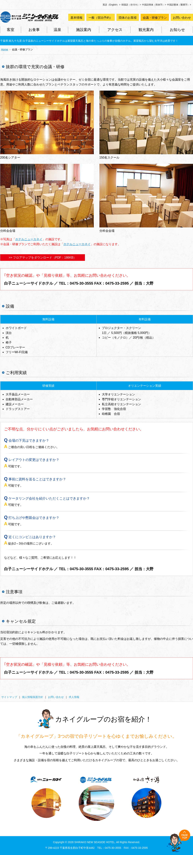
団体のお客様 (128, 17)
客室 (10, 30)
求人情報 (74, 697)
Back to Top (178, 841)
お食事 (34, 30)
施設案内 (83, 30)
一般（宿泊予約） (100, 17)
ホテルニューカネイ (28, 239)
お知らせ (177, 30)
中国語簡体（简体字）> (154, 4)
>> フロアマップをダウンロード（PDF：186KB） (42, 257)
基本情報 (76, 17)
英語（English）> (111, 4)
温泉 (57, 30)
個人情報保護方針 (32, 697)
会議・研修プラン (155, 17)
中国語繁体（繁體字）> (179, 4)
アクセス (114, 30)
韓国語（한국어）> (131, 4)
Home (4, 49)
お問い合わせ (182, 17)
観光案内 (146, 30)
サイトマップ (9, 697)
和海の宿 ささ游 (146, 797)
